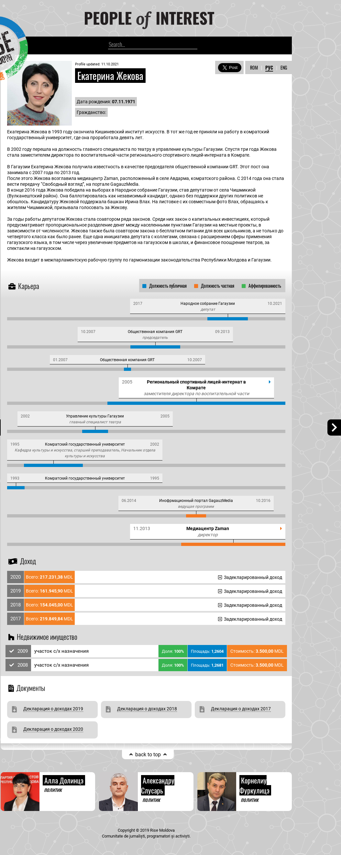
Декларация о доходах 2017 (241, 708)
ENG (283, 67)
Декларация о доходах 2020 (53, 729)
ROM (254, 67)
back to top (148, 754)
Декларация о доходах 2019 (53, 708)
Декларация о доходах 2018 (147, 708)
